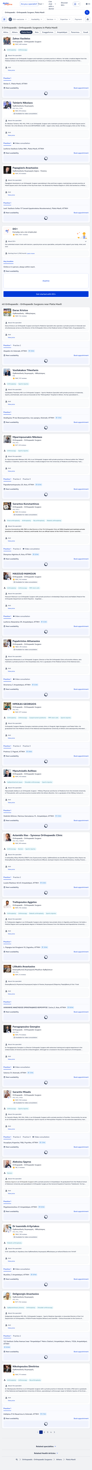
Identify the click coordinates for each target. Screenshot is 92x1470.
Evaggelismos (47, 32)
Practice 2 (17, 345)
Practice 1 (7, 78)
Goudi (85, 32)
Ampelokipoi (62, 32)
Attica (5, 32)
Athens (15, 32)
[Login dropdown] (76, 3)
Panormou (75, 32)
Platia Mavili (26, 32)
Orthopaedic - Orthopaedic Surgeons (37, 1460)
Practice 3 (27, 479)
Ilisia (36, 32)
